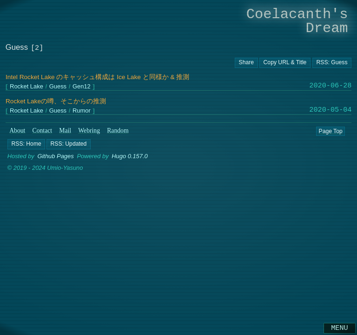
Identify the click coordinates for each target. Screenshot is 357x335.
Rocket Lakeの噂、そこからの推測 (56, 101)
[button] (26, 144)
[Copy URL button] (246, 63)
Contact (43, 130)
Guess (57, 87)
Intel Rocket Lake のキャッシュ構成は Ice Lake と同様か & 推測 (97, 77)
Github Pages (55, 156)
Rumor (82, 111)
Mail (65, 130)
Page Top (330, 130)
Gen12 (82, 87)
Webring (89, 130)
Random (117, 130)
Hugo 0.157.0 (130, 156)
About (17, 130)
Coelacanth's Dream (297, 21)
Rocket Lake (26, 87)
